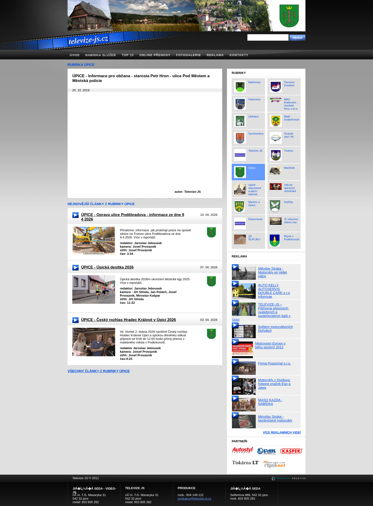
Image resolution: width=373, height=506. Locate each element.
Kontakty (239, 55)
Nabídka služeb (100, 55)
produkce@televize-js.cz (194, 498)
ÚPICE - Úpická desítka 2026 (107, 267)
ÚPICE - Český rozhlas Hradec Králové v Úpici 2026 (128, 320)
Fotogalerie (188, 55)
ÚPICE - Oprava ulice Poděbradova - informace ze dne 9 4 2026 (132, 216)
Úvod (75, 55)
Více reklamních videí (282, 432)
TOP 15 (128, 55)
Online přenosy (154, 55)
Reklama (215, 55)
